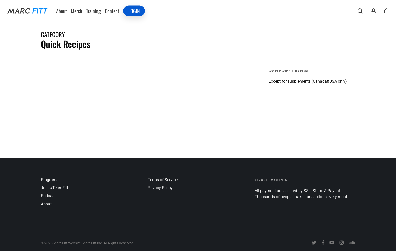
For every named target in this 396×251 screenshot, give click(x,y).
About (46, 204)
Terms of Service (163, 179)
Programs (49, 179)
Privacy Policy (160, 187)
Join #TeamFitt (54, 187)
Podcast (48, 195)
